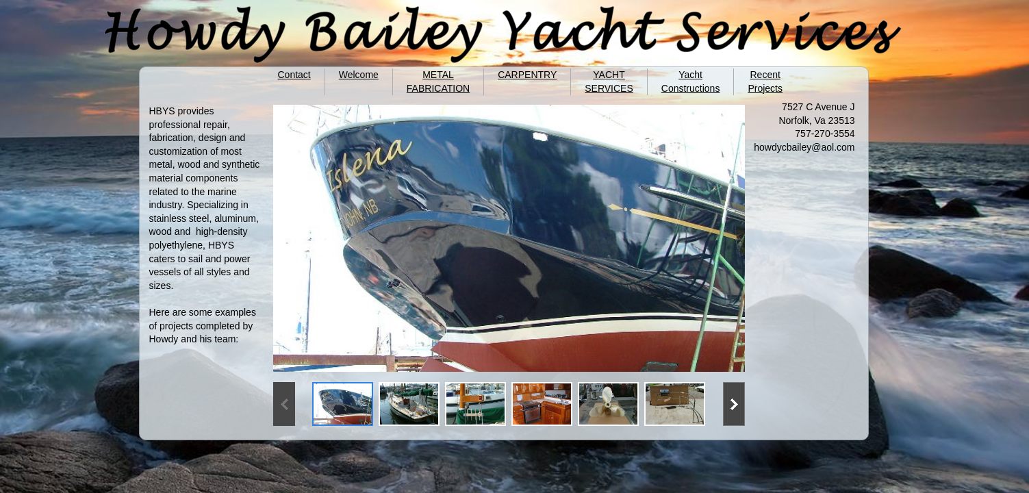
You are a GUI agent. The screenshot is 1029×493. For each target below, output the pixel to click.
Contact (294, 74)
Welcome (359, 74)
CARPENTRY (527, 74)
